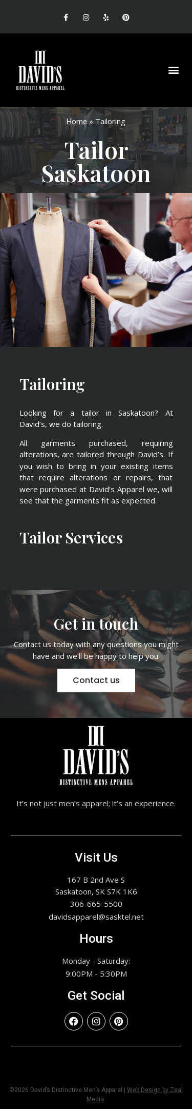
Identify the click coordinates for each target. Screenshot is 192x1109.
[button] (173, 70)
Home (77, 121)
